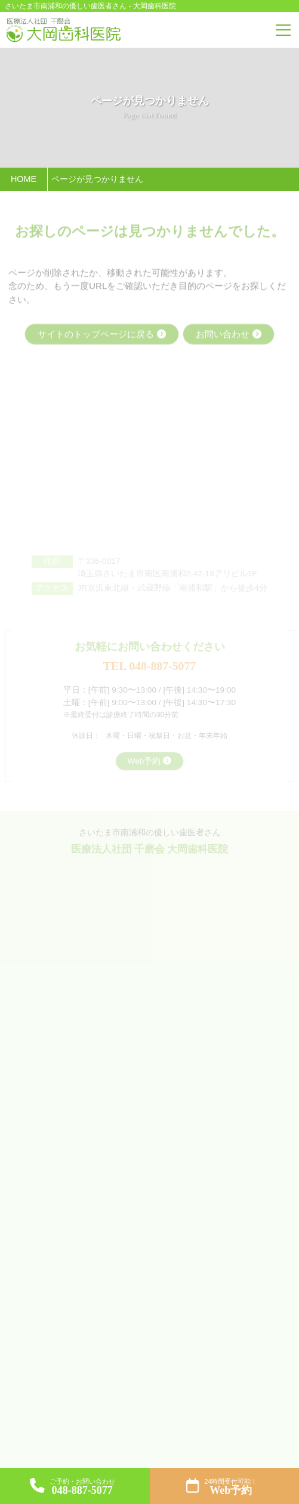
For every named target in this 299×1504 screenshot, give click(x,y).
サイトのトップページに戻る (96, 335)
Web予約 (144, 760)
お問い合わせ (222, 335)
